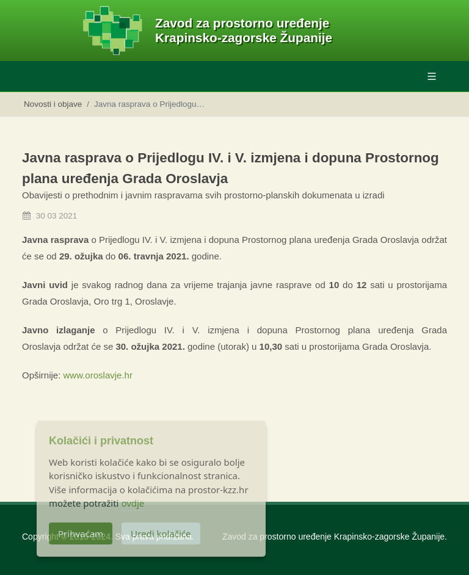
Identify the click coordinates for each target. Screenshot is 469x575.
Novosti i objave (53, 104)
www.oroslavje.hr (98, 375)
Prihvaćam (80, 533)
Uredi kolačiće (161, 533)
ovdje (132, 503)
